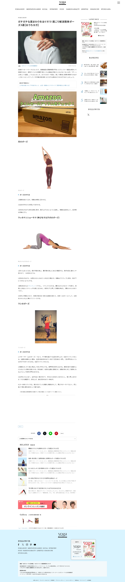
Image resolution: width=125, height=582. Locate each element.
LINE (50, 433)
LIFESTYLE (84, 9)
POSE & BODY (19, 9)
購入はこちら (101, 35)
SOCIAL (44, 9)
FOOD (62, 9)
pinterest (99, 115)
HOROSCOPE (94, 9)
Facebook (39, 433)
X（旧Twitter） (45, 538)
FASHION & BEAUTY (73, 9)
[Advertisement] (47, 409)
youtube (57, 538)
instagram (94, 115)
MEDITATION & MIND (33, 9)
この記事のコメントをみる (26, 438)
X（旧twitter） (44, 433)
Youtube (104, 115)
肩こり (21, 426)
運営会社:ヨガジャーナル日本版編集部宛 (93, 50)
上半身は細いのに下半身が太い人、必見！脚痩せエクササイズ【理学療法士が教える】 (43, 85)
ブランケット (32, 286)
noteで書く (62, 433)
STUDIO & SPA (106, 9)
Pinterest (56, 433)
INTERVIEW (54, 9)
